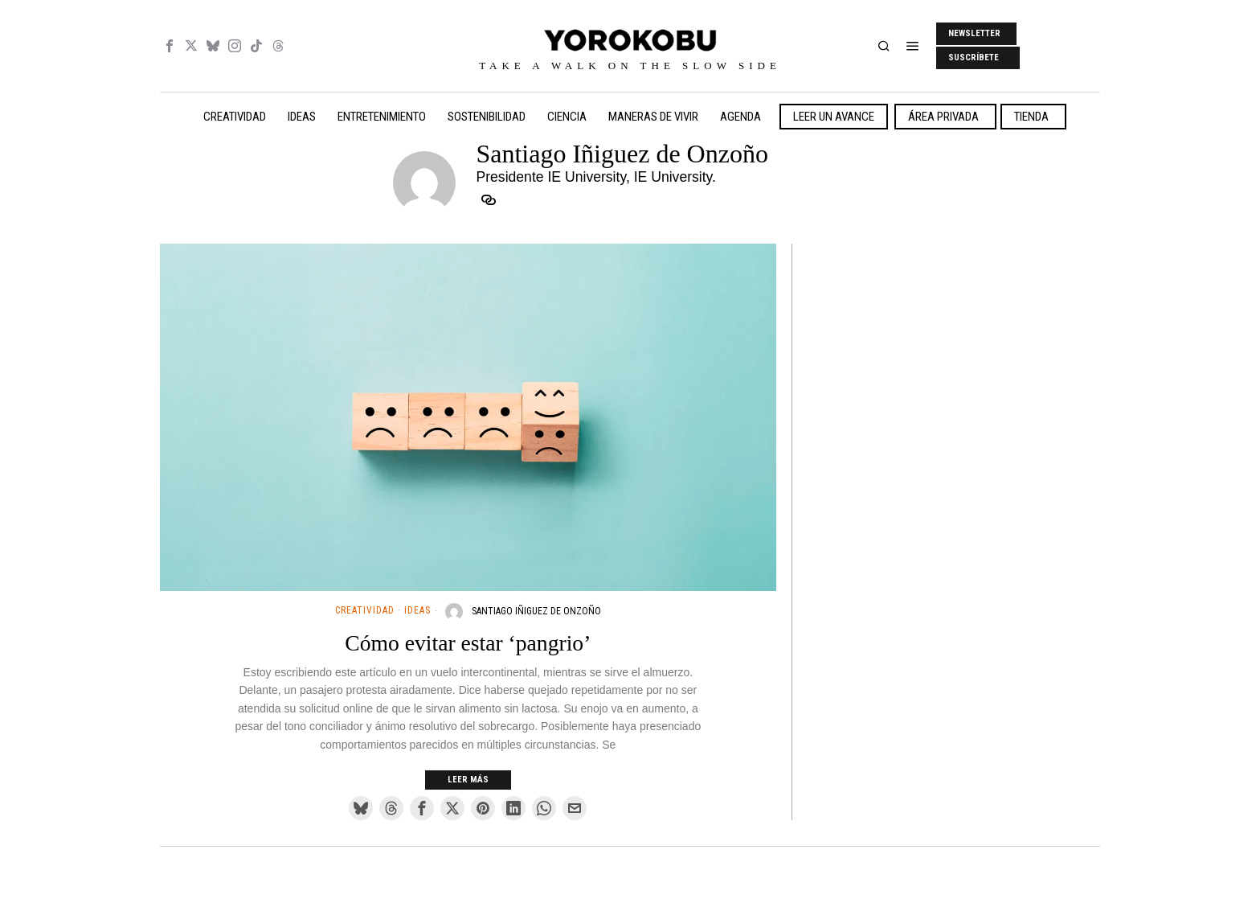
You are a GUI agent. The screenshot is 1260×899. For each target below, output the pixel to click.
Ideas (417, 610)
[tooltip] (169, 45)
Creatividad (365, 610)
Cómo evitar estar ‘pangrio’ (468, 643)
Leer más (468, 779)
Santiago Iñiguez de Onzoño (536, 611)
